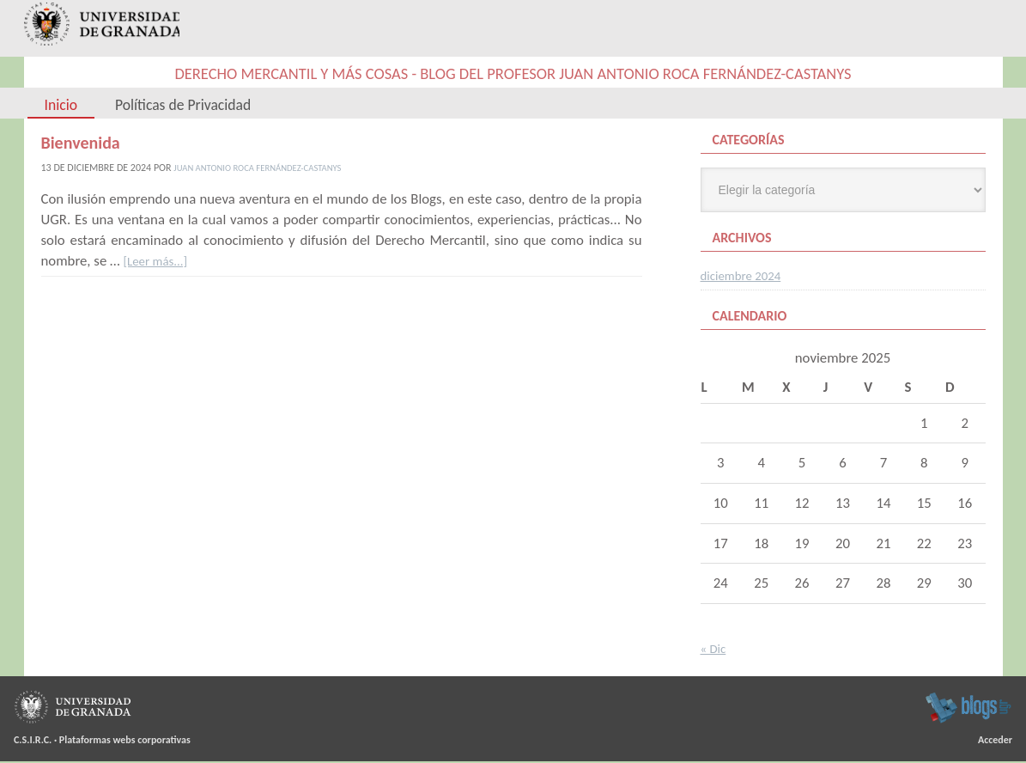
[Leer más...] (159, 262)
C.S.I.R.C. (33, 742)
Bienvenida (80, 144)
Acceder (995, 742)
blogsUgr (968, 709)
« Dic (715, 650)
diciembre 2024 (746, 277)
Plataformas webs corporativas (125, 742)
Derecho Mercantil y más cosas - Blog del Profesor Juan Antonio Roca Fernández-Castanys (512, 75)
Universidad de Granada (103, 29)
